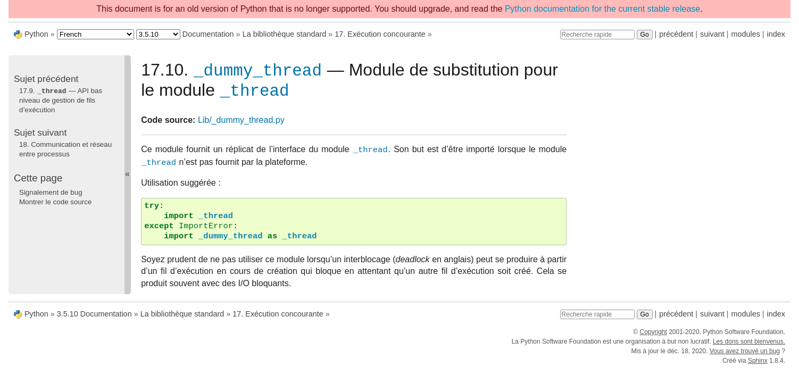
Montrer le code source (55, 201)
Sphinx (758, 365)
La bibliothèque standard (285, 34)
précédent (676, 34)
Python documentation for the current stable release (602, 8)
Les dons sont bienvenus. (749, 345)
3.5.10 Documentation (94, 318)
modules (745, 34)
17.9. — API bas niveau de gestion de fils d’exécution (60, 100)
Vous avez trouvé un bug (745, 355)
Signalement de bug (50, 192)
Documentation (208, 34)
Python (36, 34)
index (776, 34)
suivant (712, 34)
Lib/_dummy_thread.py (241, 124)
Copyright (653, 336)
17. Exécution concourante (380, 34)
